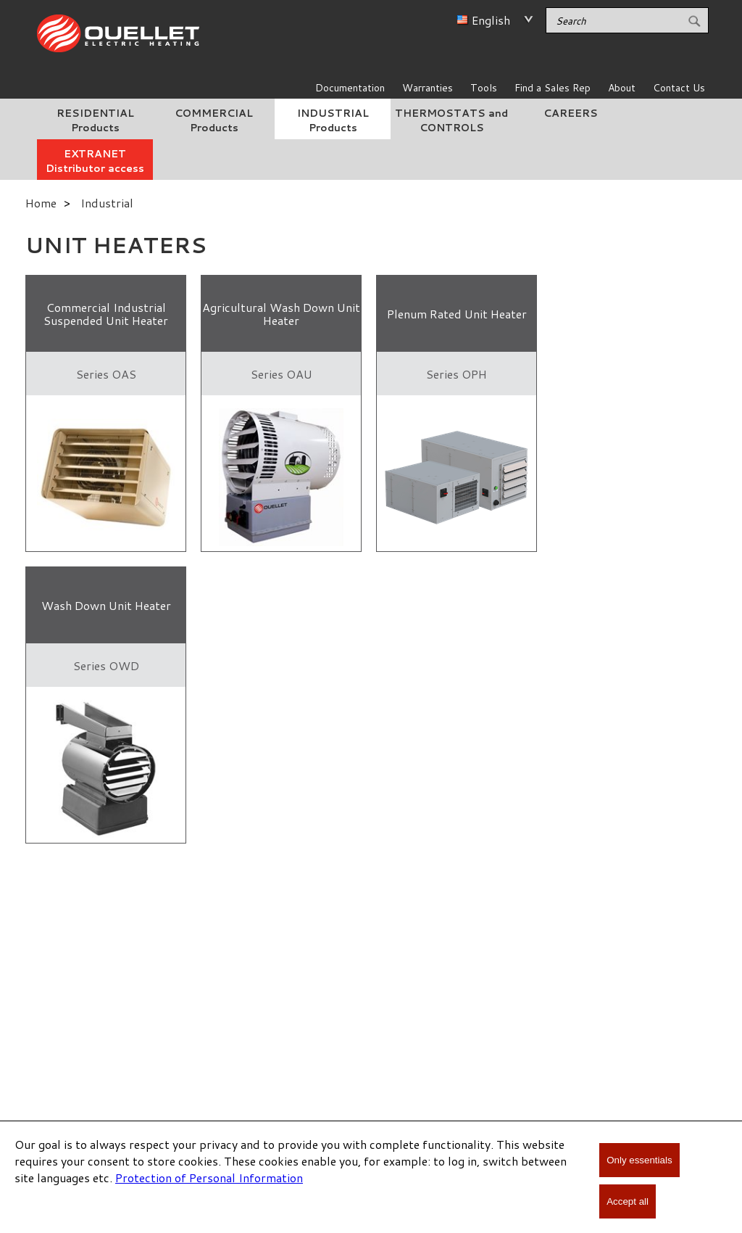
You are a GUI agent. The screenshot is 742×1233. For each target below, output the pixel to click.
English (491, 20)
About (621, 88)
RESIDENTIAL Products (95, 120)
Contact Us (679, 88)
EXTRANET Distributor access (95, 161)
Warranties (427, 88)
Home (41, 202)
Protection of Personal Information (209, 1177)
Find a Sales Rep (552, 88)
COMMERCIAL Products (214, 120)
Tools (483, 88)
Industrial (106, 202)
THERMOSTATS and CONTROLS (451, 120)
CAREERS (570, 113)
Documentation (350, 88)
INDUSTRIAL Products (333, 120)
